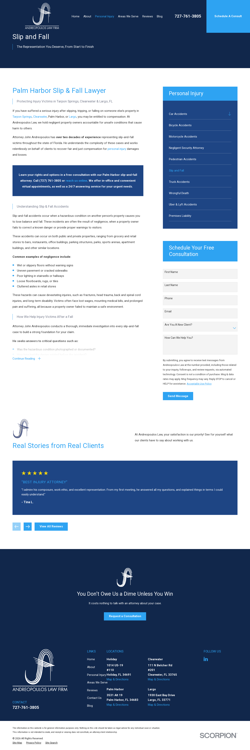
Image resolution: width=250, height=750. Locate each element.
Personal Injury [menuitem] (104, 16)
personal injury (117, 149)
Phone (169, 298)
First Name (171, 272)
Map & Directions (118, 679)
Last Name (171, 285)
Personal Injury (96, 675)
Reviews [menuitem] (147, 16)
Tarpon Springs (22, 116)
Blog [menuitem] (159, 16)
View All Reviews (51, 526)
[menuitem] (197, 113)
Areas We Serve (97, 682)
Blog (90, 705)
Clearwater (40, 116)
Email (168, 311)
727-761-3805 (188, 16)
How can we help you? (179, 337)
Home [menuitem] (75, 16)
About (91, 667)
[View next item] (28, 527)
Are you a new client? (178, 324)
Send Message (178, 396)
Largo (72, 116)
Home (91, 659)
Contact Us (94, 698)
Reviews (92, 690)
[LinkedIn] (206, 659)
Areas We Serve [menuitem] (128, 16)
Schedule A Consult (228, 16)
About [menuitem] (87, 16)
